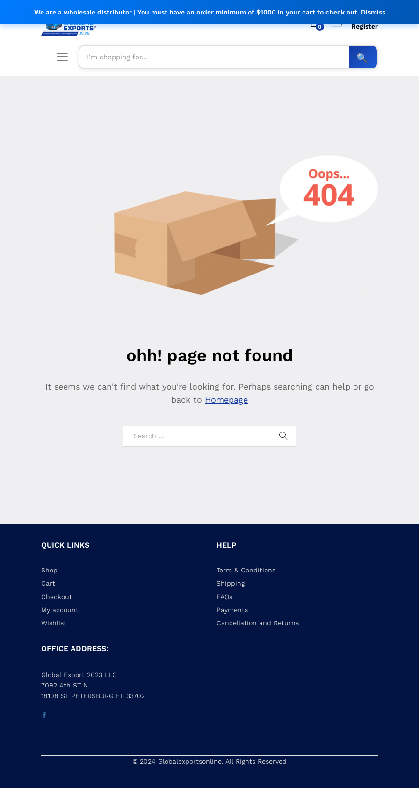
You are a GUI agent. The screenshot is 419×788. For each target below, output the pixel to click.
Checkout (56, 596)
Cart (48, 583)
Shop (49, 570)
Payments (232, 610)
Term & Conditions (246, 570)
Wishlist (53, 623)
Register (364, 26)
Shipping (231, 583)
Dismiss (373, 12)
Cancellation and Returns (258, 623)
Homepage (226, 400)
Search (363, 57)
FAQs (224, 596)
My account (60, 610)
